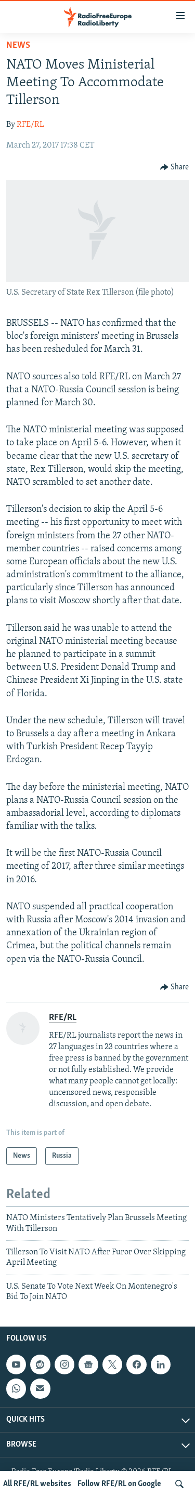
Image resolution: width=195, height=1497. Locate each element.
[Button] (174, 167)
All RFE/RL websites (37, 1484)
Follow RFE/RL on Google (119, 1484)
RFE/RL (30, 125)
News (18, 45)
